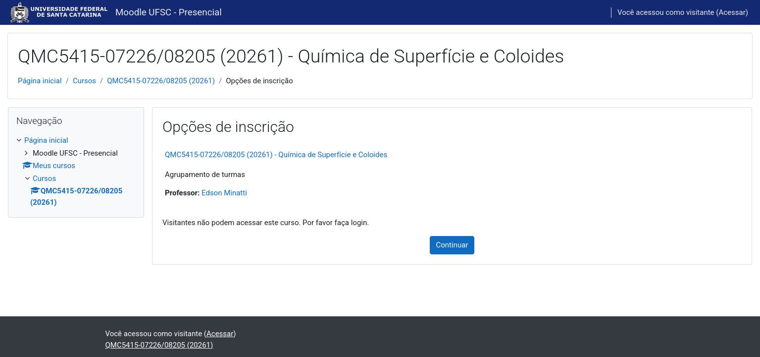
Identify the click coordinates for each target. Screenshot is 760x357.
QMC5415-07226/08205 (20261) (161, 80)
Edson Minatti (224, 192)
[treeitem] (76, 171)
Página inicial (40, 80)
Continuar (452, 244)
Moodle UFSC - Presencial (168, 12)
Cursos (84, 80)
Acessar (731, 12)
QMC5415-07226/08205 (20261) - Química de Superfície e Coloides (276, 154)
